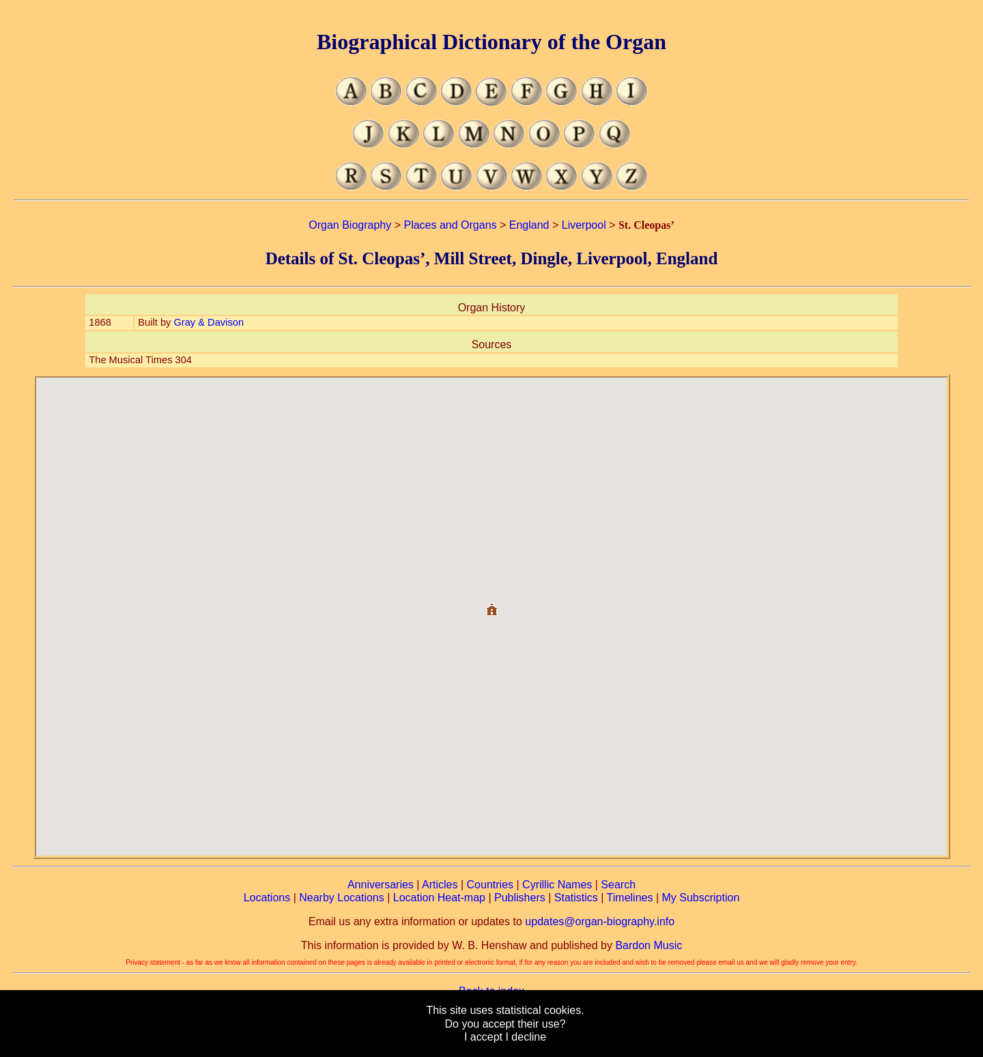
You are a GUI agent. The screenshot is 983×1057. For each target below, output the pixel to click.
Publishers (519, 897)
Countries (490, 884)
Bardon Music (648, 945)
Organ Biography (350, 225)
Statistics (576, 897)
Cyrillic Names (557, 884)
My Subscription (700, 897)
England (529, 225)
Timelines (630, 897)
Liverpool (584, 225)
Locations (267, 897)
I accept (483, 1037)
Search (618, 884)
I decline (525, 1037)
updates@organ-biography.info (599, 921)
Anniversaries (380, 884)
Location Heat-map (439, 897)
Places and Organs (449, 225)
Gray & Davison (208, 322)
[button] (491, 604)
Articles (439, 884)
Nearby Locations (341, 897)
